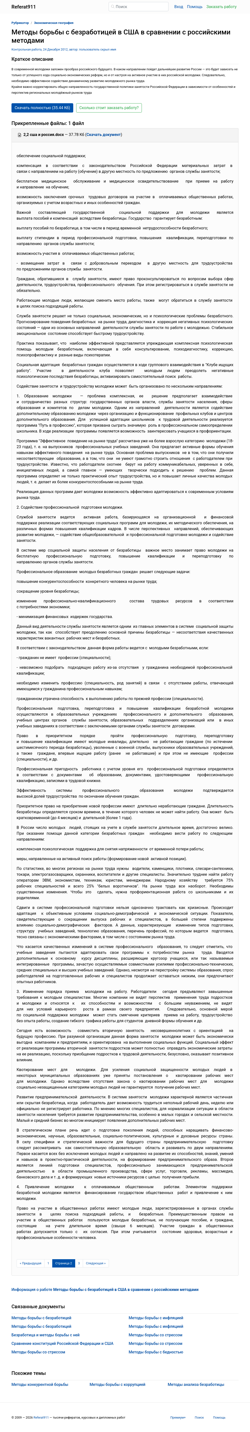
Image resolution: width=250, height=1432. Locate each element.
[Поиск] (138, 6)
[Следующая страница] (96, 1263)
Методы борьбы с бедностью (156, 1352)
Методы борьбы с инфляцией (156, 1318)
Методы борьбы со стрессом (38, 1352)
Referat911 (41, 1417)
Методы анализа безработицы (196, 1384)
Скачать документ (103, 134)
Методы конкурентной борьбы (39, 1384)
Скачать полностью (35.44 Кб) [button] (42, 107)
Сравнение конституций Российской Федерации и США (62, 1343)
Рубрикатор (20, 23)
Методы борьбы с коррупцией (117, 1384)
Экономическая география (53, 23)
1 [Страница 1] (48, 1263)
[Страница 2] (63, 1263)
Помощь (194, 6)
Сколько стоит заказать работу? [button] (109, 107)
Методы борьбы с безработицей (41, 1318)
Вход (178, 6)
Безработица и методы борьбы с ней (45, 1335)
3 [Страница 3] (79, 1263)
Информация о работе (104, 1289)
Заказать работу (222, 6)
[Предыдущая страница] (30, 1263)
